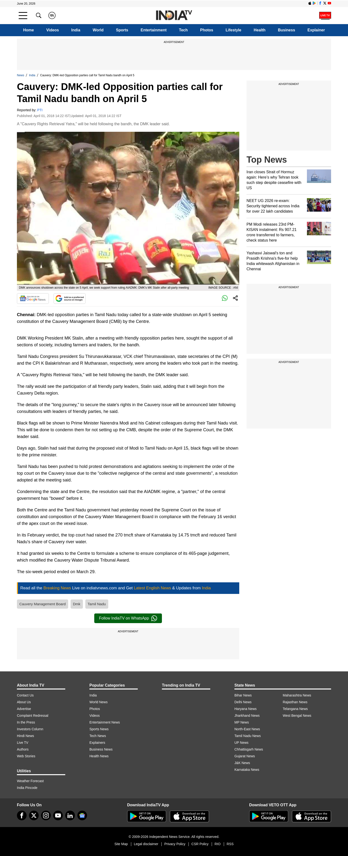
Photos (206, 30)
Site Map (121, 844)
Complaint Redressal (32, 715)
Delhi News (243, 702)
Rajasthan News (295, 702)
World (98, 30)
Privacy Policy (174, 844)
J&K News (242, 763)
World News (98, 702)
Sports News (99, 729)
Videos (52, 30)
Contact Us (25, 695)
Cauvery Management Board (42, 604)
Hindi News (25, 736)
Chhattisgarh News (248, 749)
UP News (241, 743)
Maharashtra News (297, 695)
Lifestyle (233, 30)
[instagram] (46, 815)
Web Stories (26, 756)
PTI (40, 110)
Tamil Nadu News (247, 736)
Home (28, 30)
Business (286, 30)
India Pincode (27, 788)
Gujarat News (244, 756)
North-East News (247, 729)
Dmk (76, 604)
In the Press (26, 722)
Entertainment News (104, 722)
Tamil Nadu (97, 604)
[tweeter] (34, 815)
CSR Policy (200, 844)
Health (260, 30)
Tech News (97, 736)
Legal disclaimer (146, 844)
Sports (122, 30)
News (20, 75)
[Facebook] (22, 815)
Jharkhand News (247, 715)
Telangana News (295, 709)
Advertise (24, 709)
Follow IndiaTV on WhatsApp (128, 618)
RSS (230, 844)
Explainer (316, 30)
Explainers (97, 743)
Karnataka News (246, 770)
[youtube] (58, 815)
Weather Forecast (30, 781)
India (75, 30)
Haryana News (245, 709)
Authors (23, 749)
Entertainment (154, 30)
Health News (99, 756)
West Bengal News (297, 715)
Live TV (22, 743)
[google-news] (82, 815)
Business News (101, 749)
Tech (183, 30)
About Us (24, 702)
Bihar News (243, 695)
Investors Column (30, 729)
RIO (218, 844)
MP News (241, 722)
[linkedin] (70, 815)
